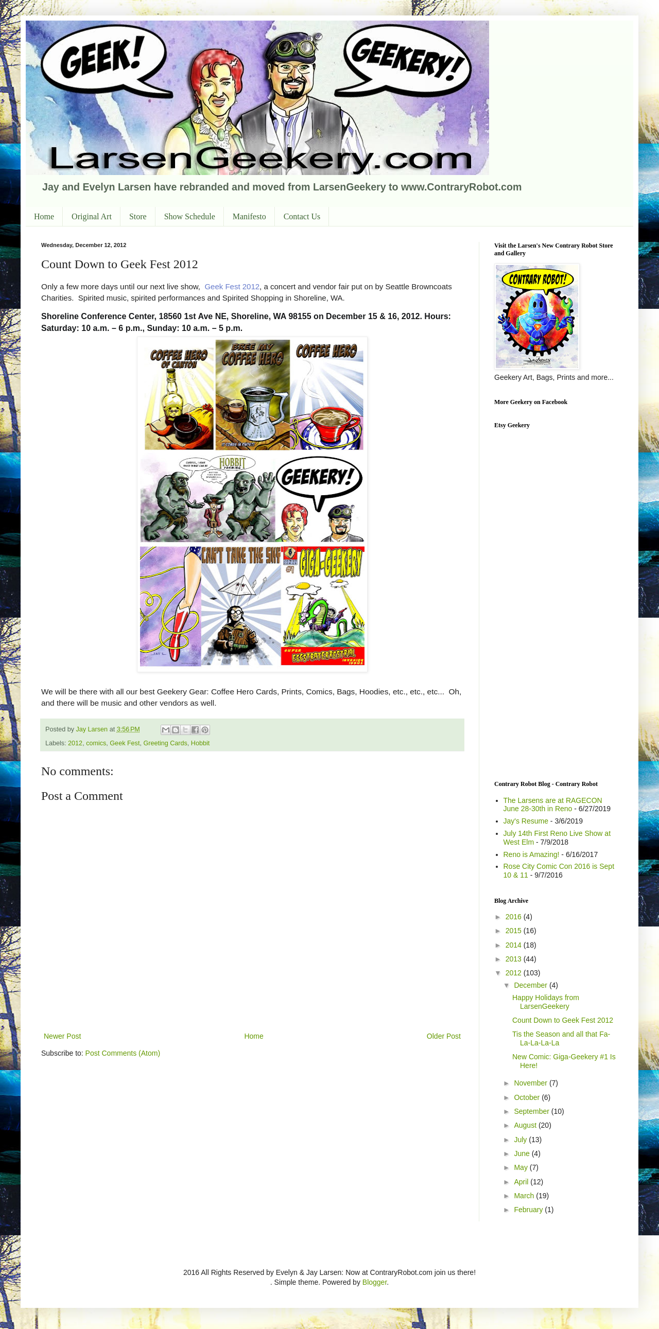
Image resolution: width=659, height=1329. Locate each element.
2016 (515, 917)
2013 (515, 959)
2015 (515, 930)
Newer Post (62, 1036)
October (528, 1097)
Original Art (92, 216)
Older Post (444, 1036)
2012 (75, 743)
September (532, 1111)
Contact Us (302, 216)
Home (44, 216)
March (525, 1196)
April (522, 1182)
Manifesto (249, 216)
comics (96, 743)
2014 (515, 945)
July (521, 1139)
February (529, 1209)
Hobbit (200, 743)
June (522, 1153)
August (526, 1125)
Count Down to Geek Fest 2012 (562, 1020)
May (521, 1167)
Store (138, 216)
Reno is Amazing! (532, 854)
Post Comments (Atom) (122, 1053)
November (531, 1083)
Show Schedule (189, 216)
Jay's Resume (526, 821)
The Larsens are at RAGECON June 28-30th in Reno (553, 804)
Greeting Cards (165, 743)
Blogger (374, 1282)
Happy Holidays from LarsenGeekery (545, 1001)
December (531, 985)
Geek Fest (125, 743)
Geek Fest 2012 (231, 286)
